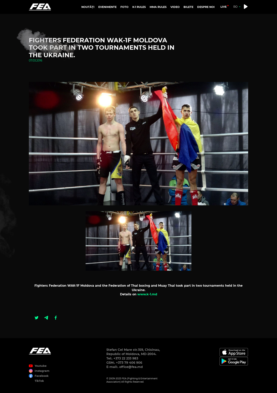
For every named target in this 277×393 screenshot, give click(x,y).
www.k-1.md (147, 294)
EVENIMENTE (107, 7)
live (223, 6)
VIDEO (175, 7)
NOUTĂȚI (87, 7)
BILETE (188, 7)
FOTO (124, 7)
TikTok (39, 381)
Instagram (42, 371)
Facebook (41, 376)
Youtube (41, 366)
